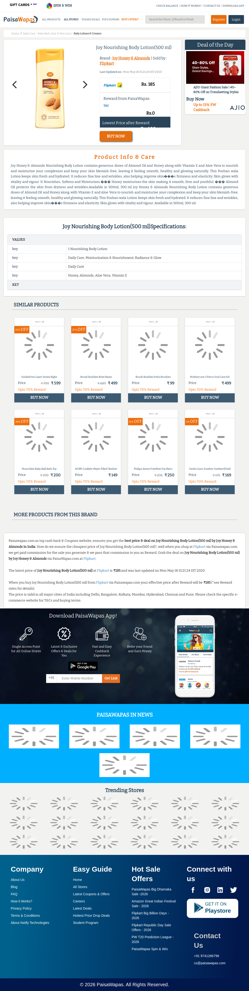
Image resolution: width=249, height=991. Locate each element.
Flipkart (107, 63)
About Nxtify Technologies (30, 923)
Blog (14, 887)
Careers (79, 901)
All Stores (80, 887)
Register (219, 19)
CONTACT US (212, 5)
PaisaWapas (110, 984)
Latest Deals (82, 908)
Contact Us (207, 940)
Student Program (85, 923)
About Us (18, 880)
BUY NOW (116, 136)
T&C (106, 105)
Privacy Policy (21, 908)
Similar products (36, 305)
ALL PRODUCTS (51, 19)
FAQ (14, 894)
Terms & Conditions (25, 915)
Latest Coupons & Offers (91, 894)
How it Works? (21, 901)
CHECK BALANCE (167, 5)
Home (77, 880)
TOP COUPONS (110, 19)
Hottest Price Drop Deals (91, 915)
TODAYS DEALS (90, 19)
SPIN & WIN (59, 6)
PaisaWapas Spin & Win (150, 949)
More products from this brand (55, 514)
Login (236, 19)
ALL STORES (71, 19)
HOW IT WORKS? (191, 5)
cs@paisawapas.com (210, 963)
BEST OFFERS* (130, 19)
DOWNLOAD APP (233, 5)
